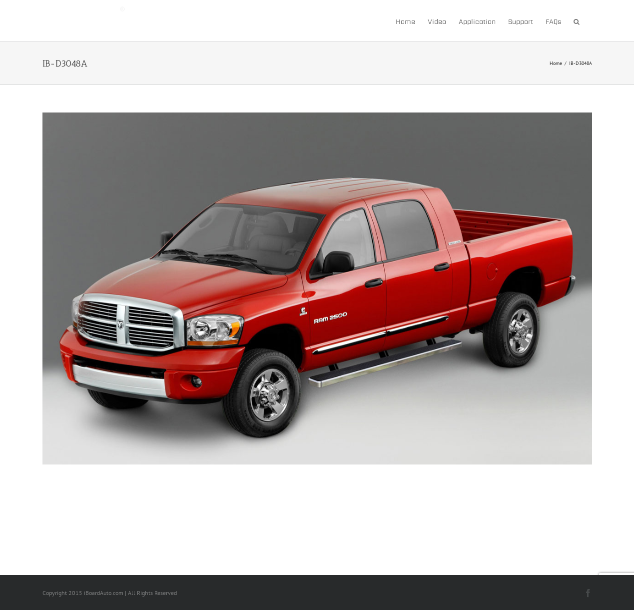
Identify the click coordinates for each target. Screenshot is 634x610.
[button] (577, 21)
